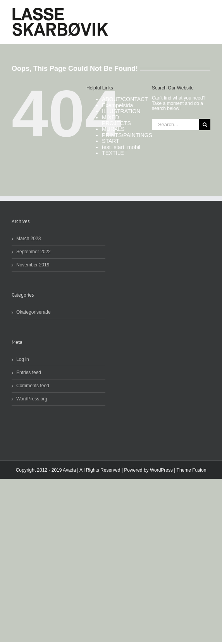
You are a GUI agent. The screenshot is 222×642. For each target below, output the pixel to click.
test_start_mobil (121, 147)
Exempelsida (117, 105)
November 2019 (32, 265)
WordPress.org (31, 399)
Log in (22, 359)
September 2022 (33, 251)
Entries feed (28, 372)
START (110, 141)
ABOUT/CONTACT (125, 99)
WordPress (161, 470)
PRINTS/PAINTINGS (127, 135)
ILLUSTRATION (121, 111)
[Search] (204, 124)
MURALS (113, 129)
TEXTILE (113, 153)
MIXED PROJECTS (116, 120)
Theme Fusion (192, 470)
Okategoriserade (33, 312)
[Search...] (175, 124)
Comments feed (32, 385)
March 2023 (28, 238)
